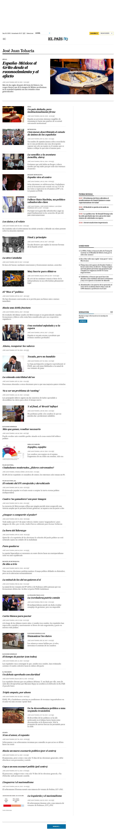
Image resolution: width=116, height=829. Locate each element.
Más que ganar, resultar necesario (21, 429)
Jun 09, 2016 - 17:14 (32, 472)
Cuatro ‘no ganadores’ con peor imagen (24, 499)
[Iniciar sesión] (107, 33)
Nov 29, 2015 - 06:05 (22, 696)
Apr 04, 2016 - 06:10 (22, 534)
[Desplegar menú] (4, 39)
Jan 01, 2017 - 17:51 (47, 332)
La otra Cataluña (12, 258)
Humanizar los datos (40, 636)
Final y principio (37, 237)
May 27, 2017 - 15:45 (22, 262)
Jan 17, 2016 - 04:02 (22, 620)
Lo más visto (84, 246)
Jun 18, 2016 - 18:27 (22, 433)
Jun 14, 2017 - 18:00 (47, 242)
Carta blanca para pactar (16, 616)
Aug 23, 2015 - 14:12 (47, 800)
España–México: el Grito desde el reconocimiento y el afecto (20, 69)
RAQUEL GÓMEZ (19, 472)
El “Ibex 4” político (12, 292)
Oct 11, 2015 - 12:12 (22, 755)
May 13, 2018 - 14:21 (47, 139)
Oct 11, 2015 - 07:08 (22, 771)
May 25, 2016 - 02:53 (22, 487)
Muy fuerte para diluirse (42, 272)
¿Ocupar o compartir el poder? (19, 515)
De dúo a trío (9, 564)
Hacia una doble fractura (16, 308)
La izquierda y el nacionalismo (45, 796)
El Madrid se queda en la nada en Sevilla (94, 208)
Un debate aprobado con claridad (21, 675)
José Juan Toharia (18, 51)
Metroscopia (32, 129)
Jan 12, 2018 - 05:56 (47, 181)
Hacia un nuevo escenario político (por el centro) (29, 751)
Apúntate (83, 321)
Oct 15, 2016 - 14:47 (47, 361)
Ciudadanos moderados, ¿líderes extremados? (28, 468)
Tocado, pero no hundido (41, 357)
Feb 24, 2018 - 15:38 (47, 161)
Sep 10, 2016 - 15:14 (22, 381)
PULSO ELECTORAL (8, 465)
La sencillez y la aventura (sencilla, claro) (42, 156)
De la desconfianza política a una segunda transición (46, 709)
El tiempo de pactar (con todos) (19, 657)
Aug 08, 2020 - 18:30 (47, 116)
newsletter (84, 312)
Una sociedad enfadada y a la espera (44, 327)
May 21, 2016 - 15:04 (22, 503)
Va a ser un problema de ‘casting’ (20, 391)
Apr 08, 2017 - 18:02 (22, 296)
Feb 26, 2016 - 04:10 (22, 584)
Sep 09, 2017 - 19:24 (22, 226)
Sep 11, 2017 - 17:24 (41, 208)
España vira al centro (39, 177)
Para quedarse (10, 546)
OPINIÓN (4, 732)
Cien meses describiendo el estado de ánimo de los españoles (46, 133)
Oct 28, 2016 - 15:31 (22, 350)
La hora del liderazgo (14, 531)
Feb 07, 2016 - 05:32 (47, 602)
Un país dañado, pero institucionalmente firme (41, 110)
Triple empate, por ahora (16, 693)
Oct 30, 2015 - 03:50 (22, 739)
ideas (29, 107)
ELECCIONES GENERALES (9, 426)
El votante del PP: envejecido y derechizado (26, 483)
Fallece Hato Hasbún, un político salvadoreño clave (46, 201)
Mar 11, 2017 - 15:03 (22, 312)
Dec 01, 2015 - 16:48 (27, 679)
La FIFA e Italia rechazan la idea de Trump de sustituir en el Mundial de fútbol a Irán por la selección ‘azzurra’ (96, 253)
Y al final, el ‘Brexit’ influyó (43, 407)
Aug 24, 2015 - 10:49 (22, 786)
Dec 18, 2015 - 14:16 (47, 640)
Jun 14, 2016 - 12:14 (47, 451)
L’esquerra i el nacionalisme (17, 782)
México (4, 59)
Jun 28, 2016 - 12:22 (47, 411)
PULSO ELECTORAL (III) (9, 481)
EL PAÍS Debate (7, 672)
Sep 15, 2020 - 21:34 (22, 82)
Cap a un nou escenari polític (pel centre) (24, 767)
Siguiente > (56, 826)
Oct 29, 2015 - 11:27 (47, 715)
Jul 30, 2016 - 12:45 (22, 395)
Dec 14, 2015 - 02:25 (22, 661)
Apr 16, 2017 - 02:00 (52, 276)
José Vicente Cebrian (47, 206)
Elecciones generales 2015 (36, 633)
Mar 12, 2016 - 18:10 (22, 568)
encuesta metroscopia (35, 175)
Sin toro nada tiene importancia (96, 223)
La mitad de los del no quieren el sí (21, 580)
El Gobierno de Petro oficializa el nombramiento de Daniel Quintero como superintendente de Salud (94, 200)
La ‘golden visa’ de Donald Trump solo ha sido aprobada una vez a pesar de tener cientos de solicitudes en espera (96, 216)
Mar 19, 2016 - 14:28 (22, 550)
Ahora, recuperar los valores (18, 346)
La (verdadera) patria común (44, 598)
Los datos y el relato (13, 222)
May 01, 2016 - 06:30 (22, 519)
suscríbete (94, 33)
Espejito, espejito (37, 447)
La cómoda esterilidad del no (18, 377)
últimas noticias (86, 194)
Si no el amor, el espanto (15, 735)
